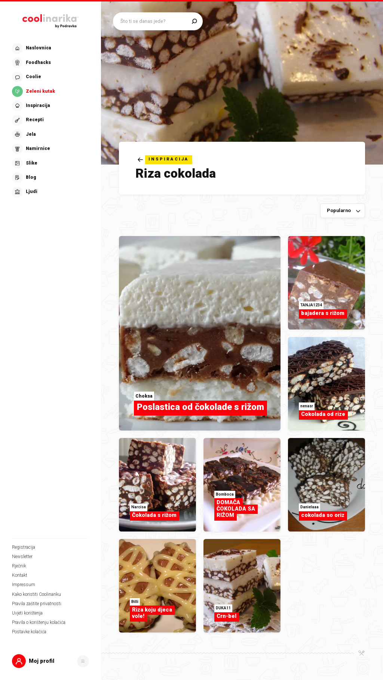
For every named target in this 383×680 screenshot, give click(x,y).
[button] (50, 661)
